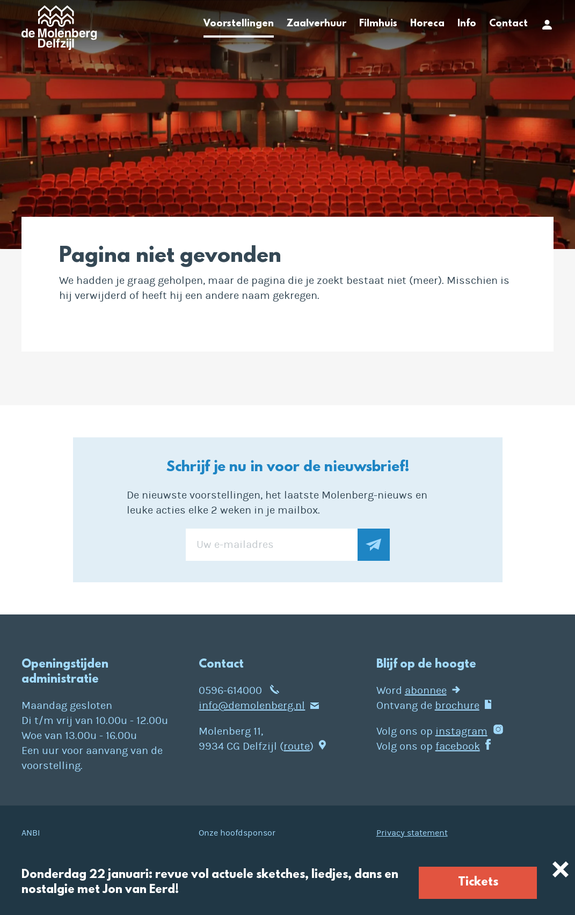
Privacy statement (412, 833)
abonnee (426, 690)
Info (466, 24)
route (296, 746)
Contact (508, 24)
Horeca (427, 24)
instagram (461, 731)
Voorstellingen (238, 24)
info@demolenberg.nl (252, 705)
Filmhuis (378, 24)
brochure (457, 705)
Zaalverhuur (316, 24)
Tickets (478, 882)
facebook (457, 746)
